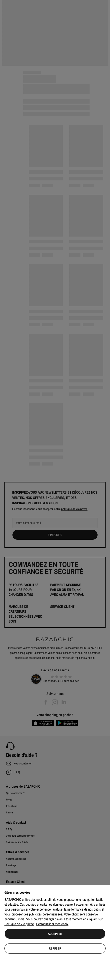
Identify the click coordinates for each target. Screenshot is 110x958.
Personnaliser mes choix (52, 923)
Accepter (55, 934)
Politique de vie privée (19, 923)
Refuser (55, 948)
